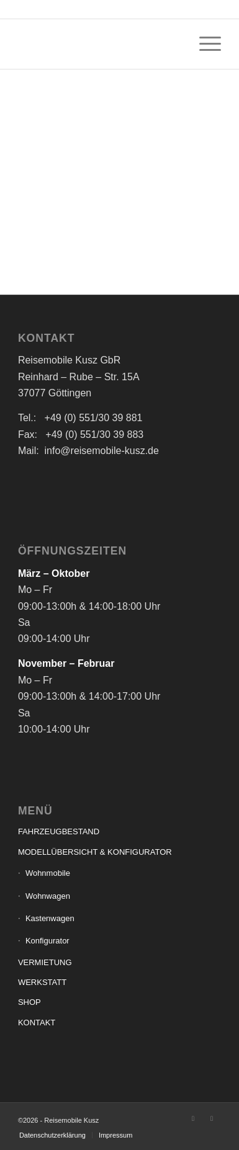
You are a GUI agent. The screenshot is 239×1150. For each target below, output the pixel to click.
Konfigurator (47, 940)
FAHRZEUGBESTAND (58, 831)
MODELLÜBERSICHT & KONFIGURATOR (95, 852)
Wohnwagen (47, 896)
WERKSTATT (42, 982)
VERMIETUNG (45, 962)
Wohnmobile (47, 873)
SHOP (29, 1002)
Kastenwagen (49, 918)
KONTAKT (36, 1022)
